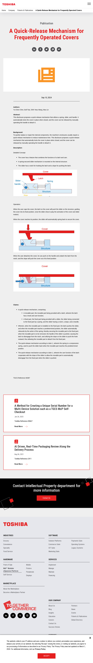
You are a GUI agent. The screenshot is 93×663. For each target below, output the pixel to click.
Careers (51, 620)
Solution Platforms (55, 541)
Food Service (8, 551)
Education (52, 616)
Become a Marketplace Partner (14, 592)
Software (53, 535)
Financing (52, 575)
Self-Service (7, 575)
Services (53, 559)
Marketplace (9, 583)
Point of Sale (7, 565)
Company (11, 10)
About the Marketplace (11, 589)
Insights (51, 613)
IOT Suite (52, 548)
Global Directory (76, 620)
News (73, 609)
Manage (51, 568)
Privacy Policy (40, 649)
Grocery (6, 541)
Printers (29, 568)
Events (73, 613)
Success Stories (54, 627)
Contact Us (46, 498)
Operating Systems (77, 544)
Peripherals (30, 572)
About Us (52, 606)
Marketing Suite (54, 551)
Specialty (6, 548)
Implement (52, 565)
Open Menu (89, 3)
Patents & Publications (25, 10)
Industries (8, 535)
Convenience (7, 544)
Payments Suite (76, 541)
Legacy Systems (77, 548)
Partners (74, 606)
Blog (50, 609)
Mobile (28, 565)
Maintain (51, 572)
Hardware (8, 559)
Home (4, 10)
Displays (29, 575)
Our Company (55, 600)
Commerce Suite (54, 544)
